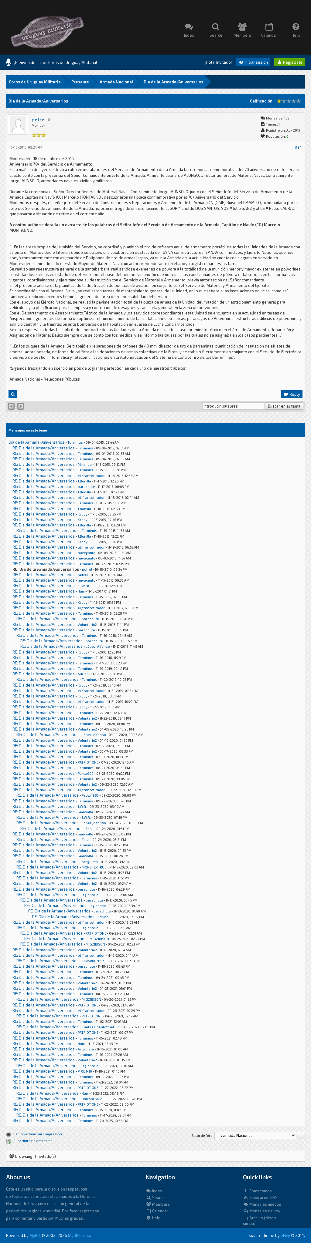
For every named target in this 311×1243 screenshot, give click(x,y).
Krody (82, 514)
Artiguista (90, 862)
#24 (298, 147)
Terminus (75, 442)
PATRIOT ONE (88, 762)
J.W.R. (82, 806)
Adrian (83, 674)
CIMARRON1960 (94, 961)
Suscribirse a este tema (33, 1141)
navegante (86, 553)
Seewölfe (85, 812)
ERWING (84, 586)
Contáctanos (257, 1190)
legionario (90, 895)
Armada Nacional (116, 81)
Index (154, 1190)
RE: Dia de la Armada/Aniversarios (43, 447)
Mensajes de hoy (261, 1210)
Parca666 (86, 773)
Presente (80, 81)
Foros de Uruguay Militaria (35, 81)
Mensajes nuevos (262, 1204)
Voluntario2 (87, 625)
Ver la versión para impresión (37, 1134)
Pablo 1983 (90, 795)
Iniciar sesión (253, 62)
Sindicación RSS (260, 1197)
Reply (291, 394)
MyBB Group (79, 1235)
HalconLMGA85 (94, 1099)
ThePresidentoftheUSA (101, 1027)
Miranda (85, 464)
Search (155, 1197)
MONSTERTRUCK (95, 867)
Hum (81, 591)
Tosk (90, 829)
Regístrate (289, 62)
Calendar (157, 1210)
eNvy (285, 1235)
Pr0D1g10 (85, 1071)
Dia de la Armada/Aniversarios (173, 81)
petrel (39, 119)
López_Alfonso (98, 646)
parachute (86, 487)
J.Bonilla (84, 481)
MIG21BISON (99, 939)
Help (153, 1217)
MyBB (34, 1235)
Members (158, 1204)
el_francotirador (91, 476)
